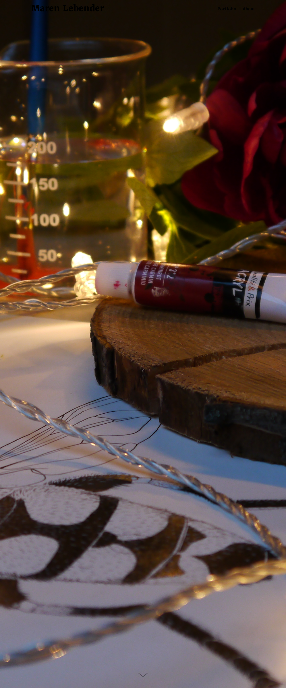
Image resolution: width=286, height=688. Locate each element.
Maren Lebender (67, 8)
